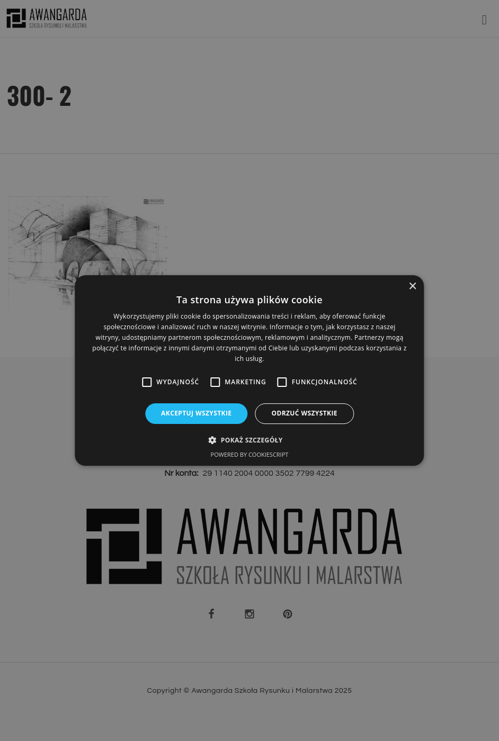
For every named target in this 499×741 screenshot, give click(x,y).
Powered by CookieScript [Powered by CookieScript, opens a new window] (250, 454)
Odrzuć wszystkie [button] (304, 413)
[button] (249, 440)
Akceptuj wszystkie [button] (196, 413)
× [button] (412, 287)
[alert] (249, 370)
